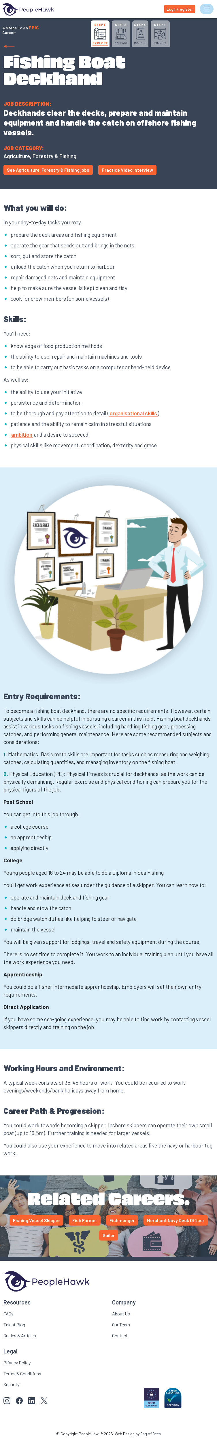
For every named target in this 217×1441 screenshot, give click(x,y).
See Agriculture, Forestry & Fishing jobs (48, 170)
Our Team (121, 1324)
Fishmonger (122, 1220)
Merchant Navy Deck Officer (175, 1220)
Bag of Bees (150, 1433)
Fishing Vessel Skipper (36, 1220)
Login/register (180, 9)
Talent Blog (14, 1324)
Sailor (109, 1235)
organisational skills (133, 413)
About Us (121, 1313)
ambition (21, 434)
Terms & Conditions (22, 1373)
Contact (120, 1335)
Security (11, 1384)
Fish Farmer (84, 1220)
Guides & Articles (19, 1335)
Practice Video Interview (127, 170)
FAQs (8, 1313)
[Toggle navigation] (207, 9)
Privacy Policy (17, 1362)
